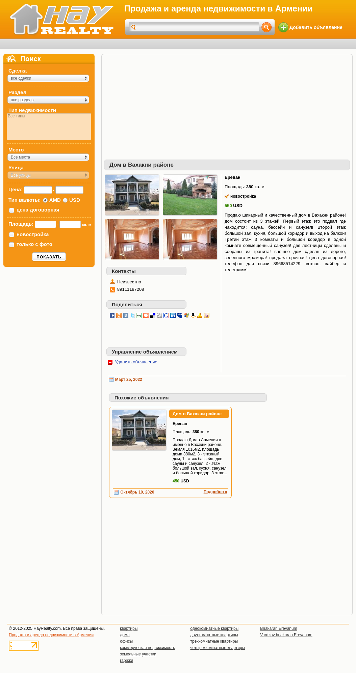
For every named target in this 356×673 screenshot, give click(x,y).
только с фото (34, 244)
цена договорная (38, 210)
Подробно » (215, 491)
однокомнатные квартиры (214, 628)
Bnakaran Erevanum (278, 628)
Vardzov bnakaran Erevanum (286, 635)
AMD (55, 200)
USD (74, 200)
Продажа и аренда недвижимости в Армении (51, 635)
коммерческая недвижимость (147, 647)
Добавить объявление (315, 27)
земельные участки (138, 654)
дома (125, 635)
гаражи (126, 660)
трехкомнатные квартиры (214, 641)
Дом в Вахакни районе (197, 413)
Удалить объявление (136, 361)
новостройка (33, 234)
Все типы (49, 116)
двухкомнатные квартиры (214, 635)
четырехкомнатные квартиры (217, 647)
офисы (126, 641)
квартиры (128, 628)
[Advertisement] (225, 104)
